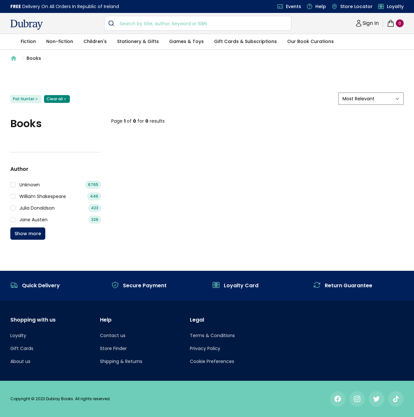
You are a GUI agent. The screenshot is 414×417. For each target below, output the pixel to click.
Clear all (57, 99)
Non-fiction (59, 41)
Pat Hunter (26, 99)
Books (34, 58)
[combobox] (197, 23)
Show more (28, 233)
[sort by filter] (371, 99)
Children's (95, 41)
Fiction (28, 41)
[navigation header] (26, 24)
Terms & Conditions (212, 335)
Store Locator (356, 6)
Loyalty (395, 6)
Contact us (112, 335)
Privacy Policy (205, 348)
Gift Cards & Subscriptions (245, 41)
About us (20, 361)
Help (320, 6)
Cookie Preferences (212, 361)
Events (293, 6)
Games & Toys (186, 41)
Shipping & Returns (121, 361)
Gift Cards (21, 348)
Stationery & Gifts (138, 41)
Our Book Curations (310, 41)
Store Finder (113, 348)
